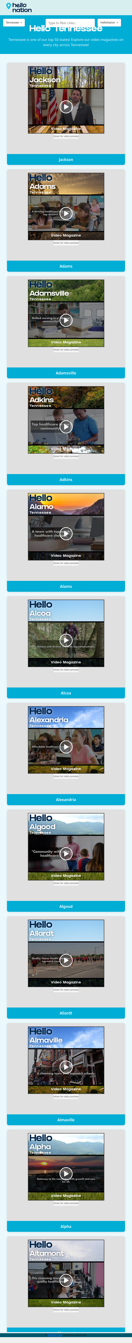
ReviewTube (55, 1335)
